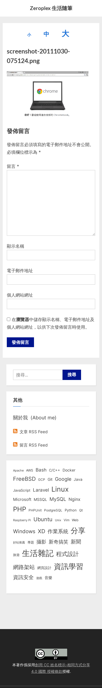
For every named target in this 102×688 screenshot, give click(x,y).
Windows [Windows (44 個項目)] (24, 531)
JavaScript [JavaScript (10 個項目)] (21, 490)
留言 (13, 166)
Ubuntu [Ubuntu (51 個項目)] (42, 519)
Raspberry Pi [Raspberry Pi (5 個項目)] (22, 520)
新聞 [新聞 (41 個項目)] (76, 542)
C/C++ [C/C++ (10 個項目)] (54, 470)
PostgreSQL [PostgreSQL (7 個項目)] (53, 510)
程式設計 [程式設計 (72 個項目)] (67, 553)
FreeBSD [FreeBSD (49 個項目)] (24, 479)
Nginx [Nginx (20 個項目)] (75, 499)
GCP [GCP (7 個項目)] (41, 480)
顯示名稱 (15, 246)
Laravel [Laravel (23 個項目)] (41, 490)
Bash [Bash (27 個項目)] (41, 470)
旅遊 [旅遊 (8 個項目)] (16, 555)
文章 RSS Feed (30, 431)
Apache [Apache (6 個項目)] (18, 470)
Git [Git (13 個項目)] (50, 479)
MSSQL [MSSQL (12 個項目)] (40, 499)
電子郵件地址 (20, 270)
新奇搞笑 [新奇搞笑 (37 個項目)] (58, 542)
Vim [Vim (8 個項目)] (66, 520)
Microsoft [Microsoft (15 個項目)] (22, 499)
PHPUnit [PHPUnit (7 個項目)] (35, 510)
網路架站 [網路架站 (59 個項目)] (24, 567)
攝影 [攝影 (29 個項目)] (41, 542)
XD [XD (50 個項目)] (41, 531)
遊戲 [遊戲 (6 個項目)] (39, 578)
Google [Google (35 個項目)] (63, 479)
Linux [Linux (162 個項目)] (60, 489)
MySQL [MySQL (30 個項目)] (58, 499)
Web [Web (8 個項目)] (75, 520)
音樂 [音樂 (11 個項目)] (48, 578)
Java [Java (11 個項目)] (78, 479)
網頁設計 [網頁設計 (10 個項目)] (44, 568)
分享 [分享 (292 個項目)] (78, 530)
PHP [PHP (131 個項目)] (19, 509)
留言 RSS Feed (30, 445)
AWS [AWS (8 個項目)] (29, 470)
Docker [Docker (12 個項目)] (69, 470)
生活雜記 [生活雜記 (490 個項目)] (38, 553)
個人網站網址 (20, 295)
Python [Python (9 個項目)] (71, 510)
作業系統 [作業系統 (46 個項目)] (58, 531)
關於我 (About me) (35, 417)
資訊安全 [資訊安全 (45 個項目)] (23, 577)
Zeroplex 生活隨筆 (51, 8)
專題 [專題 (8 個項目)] (30, 542)
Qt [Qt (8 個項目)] (81, 510)
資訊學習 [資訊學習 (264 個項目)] (68, 566)
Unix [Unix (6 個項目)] (58, 520)
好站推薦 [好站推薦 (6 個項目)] (19, 542)
